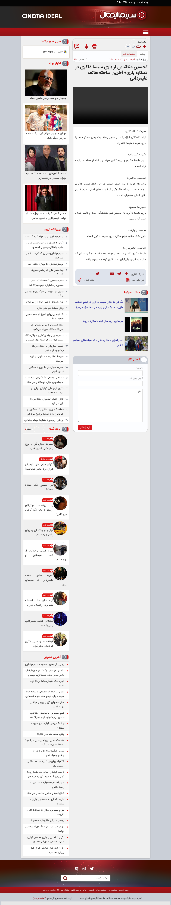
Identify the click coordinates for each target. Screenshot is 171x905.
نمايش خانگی (76, 890)
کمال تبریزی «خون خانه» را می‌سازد (45, 302)
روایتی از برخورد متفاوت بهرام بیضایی (44, 420)
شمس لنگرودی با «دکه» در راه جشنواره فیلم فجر (48, 348)
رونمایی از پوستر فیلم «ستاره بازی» (103, 321)
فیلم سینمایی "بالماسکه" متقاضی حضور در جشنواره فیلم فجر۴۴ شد (46, 283)
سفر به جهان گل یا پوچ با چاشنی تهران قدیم (39, 446)
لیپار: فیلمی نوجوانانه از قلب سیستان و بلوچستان (46, 555)
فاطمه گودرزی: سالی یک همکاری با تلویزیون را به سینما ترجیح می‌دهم (45, 411)
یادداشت (55, 429)
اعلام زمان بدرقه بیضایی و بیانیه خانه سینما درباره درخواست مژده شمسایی (44, 337)
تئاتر (84, 890)
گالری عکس (55, 890)
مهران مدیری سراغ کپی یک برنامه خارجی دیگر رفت (46, 135)
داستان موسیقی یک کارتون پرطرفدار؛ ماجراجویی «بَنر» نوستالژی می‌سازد (44, 380)
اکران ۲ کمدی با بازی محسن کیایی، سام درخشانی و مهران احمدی (45, 245)
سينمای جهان (101, 890)
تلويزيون (91, 890)
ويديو (142, 54)
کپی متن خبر (135, 280)
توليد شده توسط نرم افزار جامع (52, 898)
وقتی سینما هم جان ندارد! (50, 308)
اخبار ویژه (55, 63)
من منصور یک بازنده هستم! (39, 487)
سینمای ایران (45, 459)
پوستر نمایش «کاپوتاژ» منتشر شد (46, 264)
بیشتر (29, 429)
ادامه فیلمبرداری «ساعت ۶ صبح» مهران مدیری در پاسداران (46, 175)
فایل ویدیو (53, 52)
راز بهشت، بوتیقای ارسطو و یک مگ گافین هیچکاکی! (46, 510)
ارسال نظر (85, 427)
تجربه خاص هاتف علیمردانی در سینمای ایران (46, 580)
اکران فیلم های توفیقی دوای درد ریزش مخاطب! (39, 466)
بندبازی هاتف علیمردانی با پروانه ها (39, 623)
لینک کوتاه (86, 280)
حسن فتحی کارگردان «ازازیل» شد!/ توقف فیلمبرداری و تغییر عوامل (46, 216)
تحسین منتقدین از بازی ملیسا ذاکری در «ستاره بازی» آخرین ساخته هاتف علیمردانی (111, 73)
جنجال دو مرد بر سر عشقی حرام (48, 98)
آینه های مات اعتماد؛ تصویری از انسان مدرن (39, 602)
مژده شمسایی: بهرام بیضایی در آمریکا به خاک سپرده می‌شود (47, 327)
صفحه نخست (124, 890)
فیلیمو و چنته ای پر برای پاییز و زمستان (39, 532)
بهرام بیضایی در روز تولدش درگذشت (45, 236)
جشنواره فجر (129, 54)
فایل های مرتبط (51, 41)
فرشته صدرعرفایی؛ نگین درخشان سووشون (39, 643)
